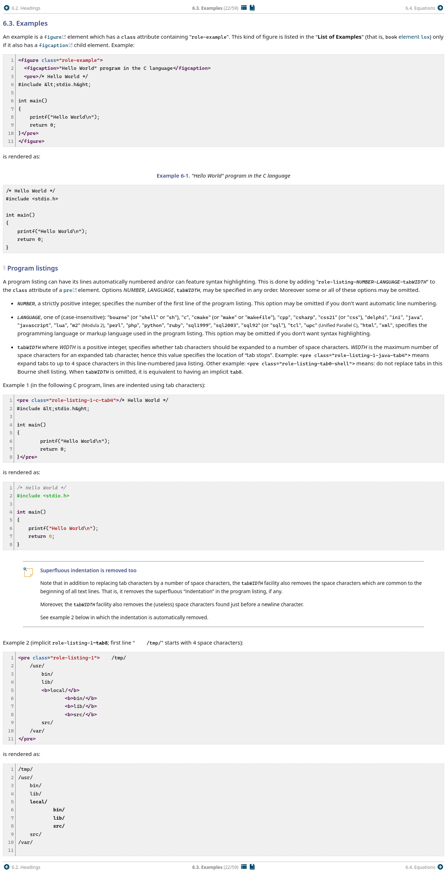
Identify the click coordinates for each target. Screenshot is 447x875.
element (414, 36)
